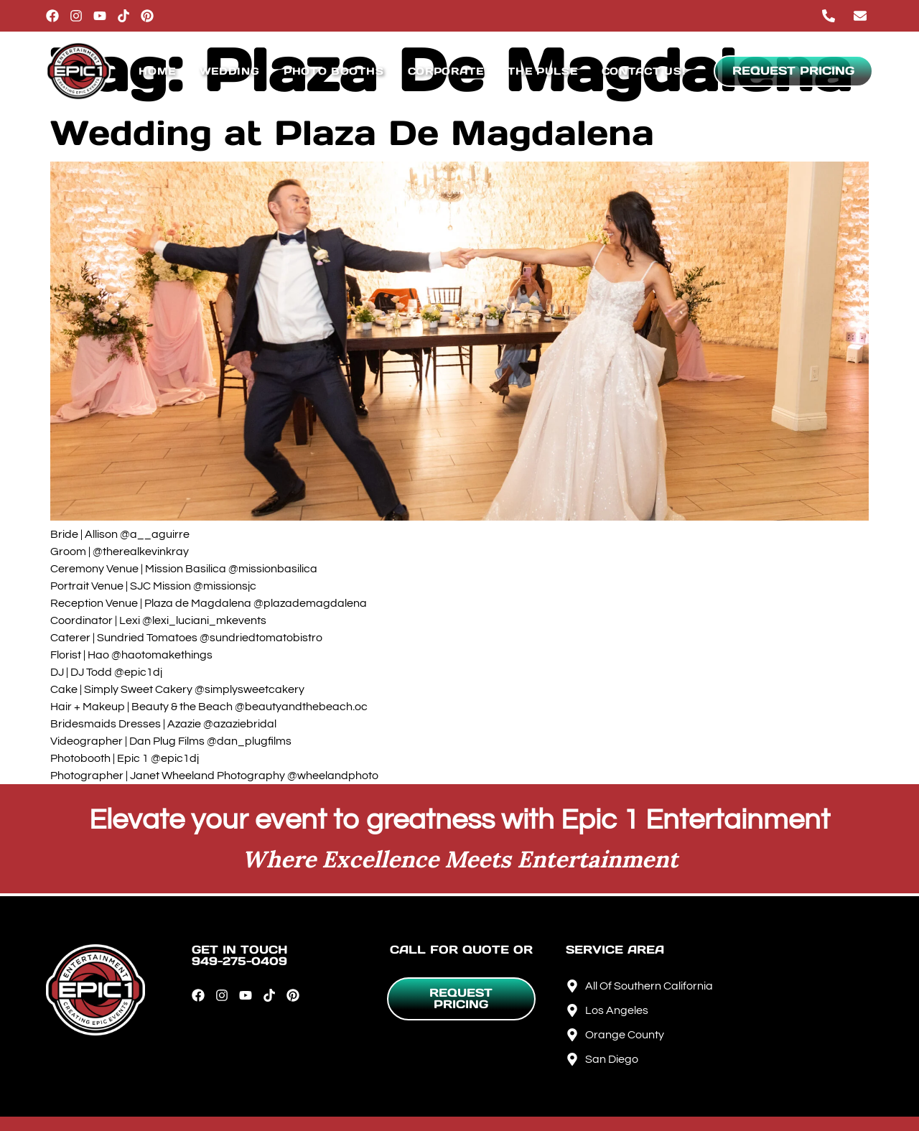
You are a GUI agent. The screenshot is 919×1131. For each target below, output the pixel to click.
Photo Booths (333, 71)
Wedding (230, 71)
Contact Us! (644, 71)
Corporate (446, 71)
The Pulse (542, 71)
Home (157, 71)
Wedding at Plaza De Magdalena (352, 133)
